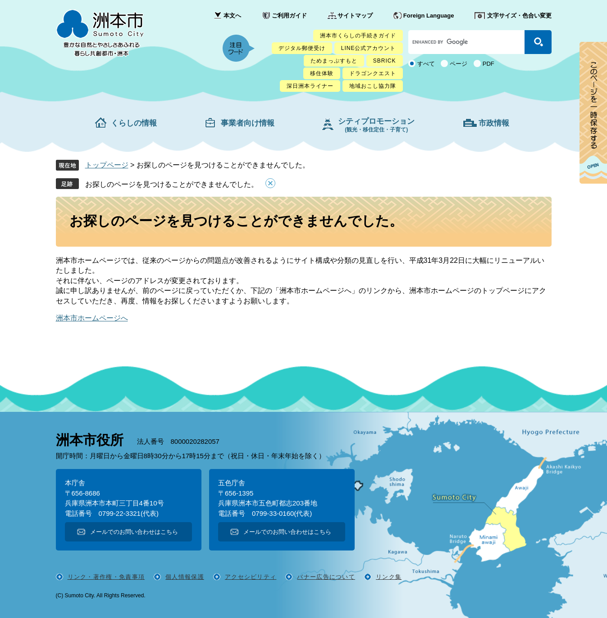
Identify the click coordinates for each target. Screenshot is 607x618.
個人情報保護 (184, 576)
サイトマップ (355, 15)
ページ (458, 63)
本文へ (232, 15)
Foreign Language (428, 15)
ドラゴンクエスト (372, 73)
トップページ (106, 165)
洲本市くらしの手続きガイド (358, 35)
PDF (488, 63)
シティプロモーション (376, 125)
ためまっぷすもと (333, 61)
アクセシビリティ (250, 576)
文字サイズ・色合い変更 (519, 15)
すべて (426, 63)
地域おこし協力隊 (372, 86)
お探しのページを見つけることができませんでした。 (171, 184)
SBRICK (384, 61)
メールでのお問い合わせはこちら (134, 531)
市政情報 (494, 123)
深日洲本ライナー (310, 86)
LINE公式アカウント (368, 48)
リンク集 (389, 576)
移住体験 (321, 73)
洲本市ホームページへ (92, 318)
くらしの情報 (134, 123)
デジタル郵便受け (301, 48)
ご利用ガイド (289, 15)
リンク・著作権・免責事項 (106, 576)
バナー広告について (326, 576)
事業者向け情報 (247, 123)
